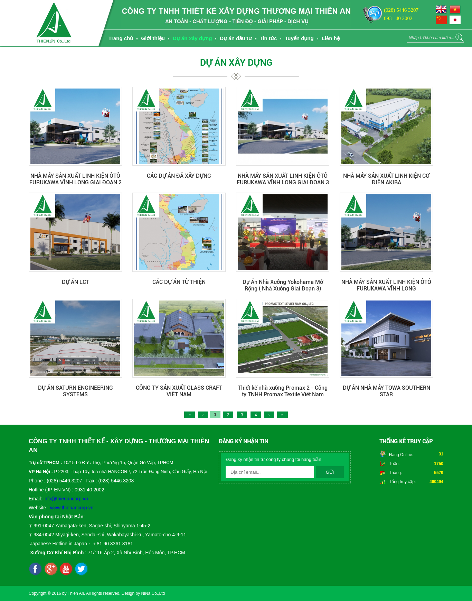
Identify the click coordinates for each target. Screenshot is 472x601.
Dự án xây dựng (192, 38)
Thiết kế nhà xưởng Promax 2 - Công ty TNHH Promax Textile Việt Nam (283, 391)
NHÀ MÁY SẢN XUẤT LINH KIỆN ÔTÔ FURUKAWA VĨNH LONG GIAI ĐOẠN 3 (283, 179)
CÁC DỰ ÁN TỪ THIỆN (179, 282)
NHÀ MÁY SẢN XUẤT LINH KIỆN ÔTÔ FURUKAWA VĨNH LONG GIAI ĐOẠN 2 (75, 179)
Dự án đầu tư (236, 38)
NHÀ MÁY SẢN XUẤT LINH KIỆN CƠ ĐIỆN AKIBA (386, 179)
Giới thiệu (153, 38)
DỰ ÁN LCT (75, 282)
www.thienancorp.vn (71, 507)
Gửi (330, 472)
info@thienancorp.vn (66, 498)
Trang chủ (120, 38)
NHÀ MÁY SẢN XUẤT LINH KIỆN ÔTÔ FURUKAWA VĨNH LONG (386, 285)
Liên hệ (331, 38)
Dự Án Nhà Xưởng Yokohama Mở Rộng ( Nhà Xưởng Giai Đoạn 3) (283, 285)
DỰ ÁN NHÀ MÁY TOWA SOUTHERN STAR (386, 391)
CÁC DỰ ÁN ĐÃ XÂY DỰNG (179, 176)
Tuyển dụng (299, 38)
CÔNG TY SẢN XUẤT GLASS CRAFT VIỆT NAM (179, 391)
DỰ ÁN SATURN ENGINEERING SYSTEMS (75, 391)
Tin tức (268, 38)
